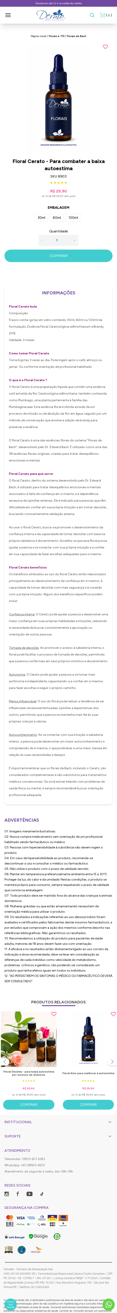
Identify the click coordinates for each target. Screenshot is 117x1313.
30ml (41, 217)
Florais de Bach (76, 36)
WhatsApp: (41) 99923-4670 (24, 1165)
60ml (57, 217)
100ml (73, 217)
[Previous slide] (4, 1061)
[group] (58, 98)
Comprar (28, 1105)
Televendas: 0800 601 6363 (24, 1159)
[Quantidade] (58, 240)
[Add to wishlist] (105, 47)
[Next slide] (112, 1061)
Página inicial (38, 36)
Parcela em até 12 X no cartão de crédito (58, 3)
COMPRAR (59, 256)
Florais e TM (56, 36)
